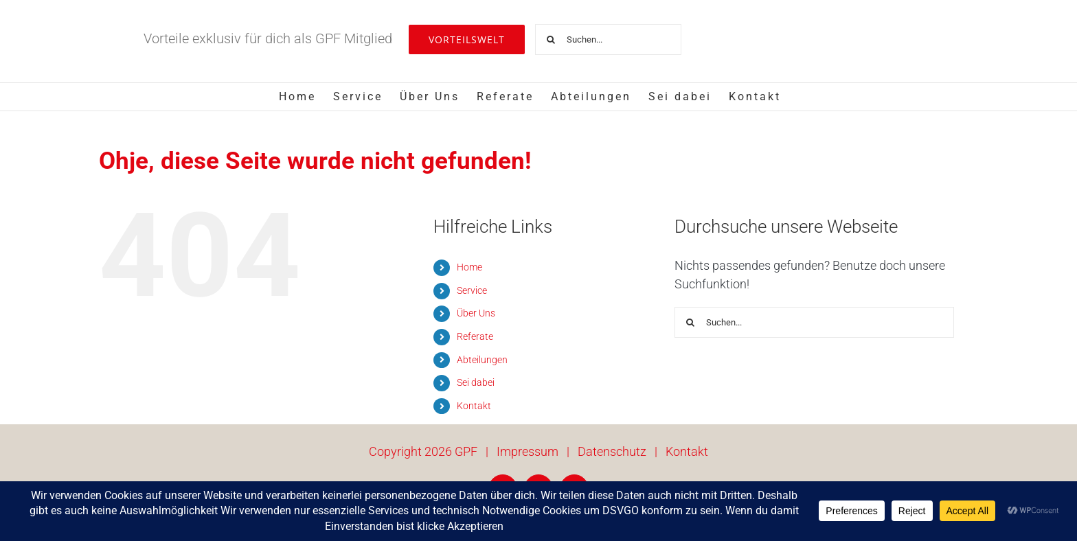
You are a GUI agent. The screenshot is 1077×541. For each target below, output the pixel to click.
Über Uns (476, 313)
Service (472, 290)
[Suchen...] (608, 39)
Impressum (527, 451)
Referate (475, 336)
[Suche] (550, 39)
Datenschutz (612, 451)
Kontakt (474, 405)
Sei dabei (476, 382)
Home (469, 267)
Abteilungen (482, 359)
